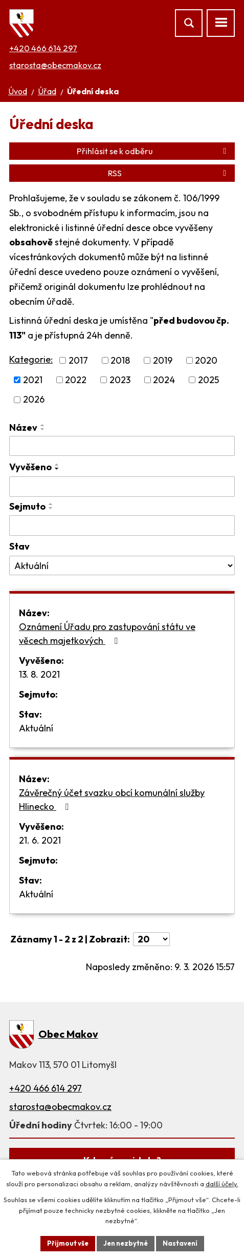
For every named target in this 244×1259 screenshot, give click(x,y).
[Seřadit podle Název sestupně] (43, 429)
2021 (32, 380)
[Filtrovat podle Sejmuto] (122, 525)
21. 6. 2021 (40, 840)
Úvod (17, 91)
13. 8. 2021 (39, 674)
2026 (34, 400)
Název (23, 427)
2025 (208, 380)
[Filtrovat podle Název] (122, 446)
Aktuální (36, 728)
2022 (75, 380)
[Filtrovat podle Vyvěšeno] (122, 486)
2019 (162, 360)
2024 (164, 380)
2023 (119, 380)
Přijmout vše (67, 1243)
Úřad (47, 91)
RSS (169, 173)
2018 (120, 360)
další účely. (222, 1184)
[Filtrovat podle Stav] (122, 565)
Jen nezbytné (125, 1243)
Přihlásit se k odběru (153, 151)
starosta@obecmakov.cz (55, 65)
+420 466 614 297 (43, 48)
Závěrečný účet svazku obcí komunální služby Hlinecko (112, 799)
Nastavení (180, 1243)
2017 (78, 360)
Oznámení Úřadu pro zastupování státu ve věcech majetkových (107, 633)
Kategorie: (31, 359)
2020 (206, 360)
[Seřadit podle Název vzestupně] (43, 425)
